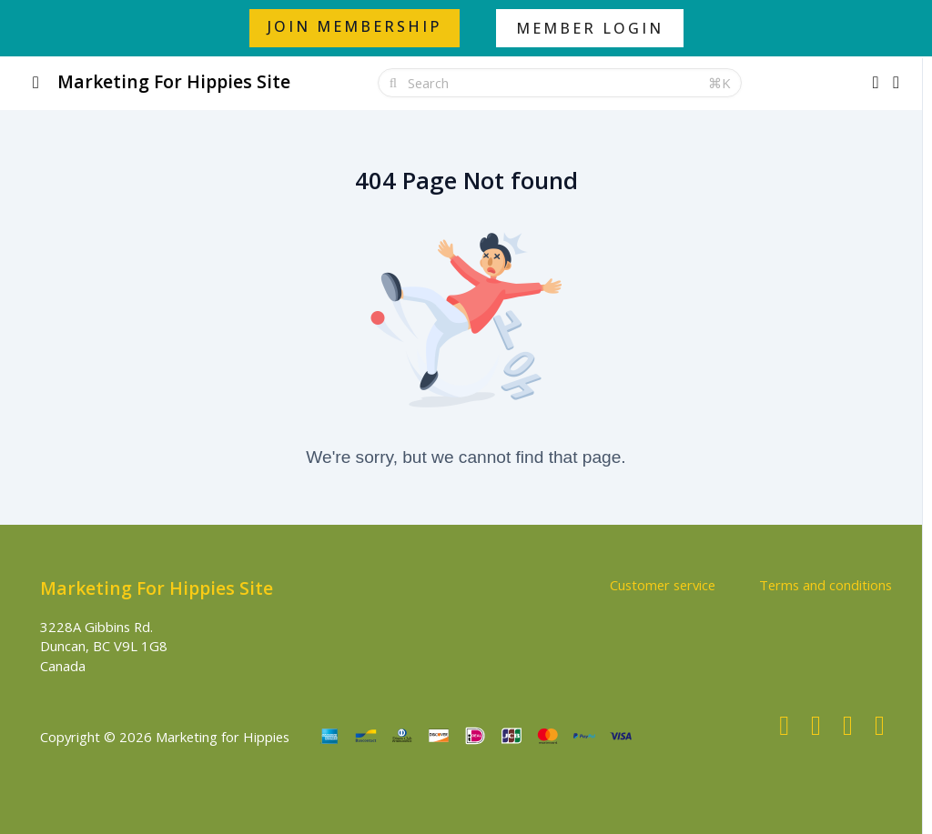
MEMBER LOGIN (590, 28)
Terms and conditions (825, 585)
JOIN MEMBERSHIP (354, 26)
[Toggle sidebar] (36, 83)
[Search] (552, 82)
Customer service (662, 585)
